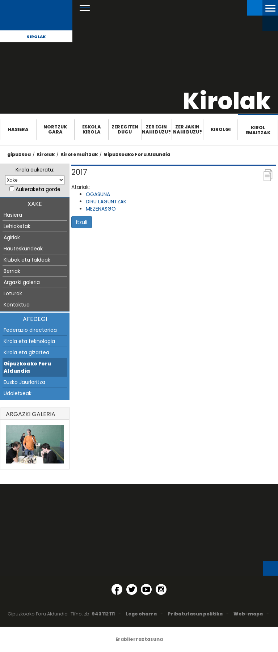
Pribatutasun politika (195, 614)
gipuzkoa (19, 154)
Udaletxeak (17, 393)
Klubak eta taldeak (27, 259)
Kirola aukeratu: (35, 169)
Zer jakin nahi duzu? (187, 129)
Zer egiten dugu (124, 129)
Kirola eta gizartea (26, 352)
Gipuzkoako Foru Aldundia (137, 154)
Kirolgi (221, 129)
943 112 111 (103, 614)
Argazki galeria (22, 282)
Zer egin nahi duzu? (156, 129)
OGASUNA (98, 194)
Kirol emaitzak (257, 130)
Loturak (13, 293)
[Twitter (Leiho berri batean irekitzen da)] (131, 589)
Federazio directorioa (30, 330)
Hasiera (18, 129)
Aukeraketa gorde (38, 189)
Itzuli (81, 222)
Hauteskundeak (23, 248)
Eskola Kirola (91, 129)
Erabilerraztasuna (139, 639)
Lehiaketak (17, 226)
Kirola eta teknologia (29, 341)
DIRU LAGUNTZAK (106, 201)
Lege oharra (141, 614)
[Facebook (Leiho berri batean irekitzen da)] (116, 589)
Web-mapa (248, 614)
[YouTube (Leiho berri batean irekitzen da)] (146, 589)
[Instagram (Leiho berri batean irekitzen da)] (161, 589)
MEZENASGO (101, 208)
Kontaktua (17, 304)
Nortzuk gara (55, 129)
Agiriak (12, 237)
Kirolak (36, 36)
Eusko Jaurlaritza (24, 382)
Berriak (12, 271)
